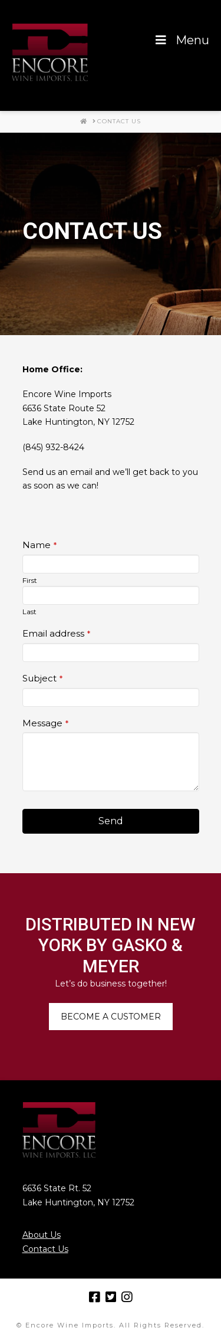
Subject (42, 678)
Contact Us (45, 1249)
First (29, 580)
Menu (181, 40)
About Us (41, 1235)
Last (29, 611)
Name (39, 544)
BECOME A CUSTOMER (111, 1016)
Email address (56, 633)
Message (45, 723)
